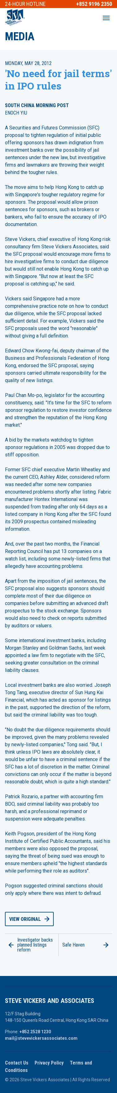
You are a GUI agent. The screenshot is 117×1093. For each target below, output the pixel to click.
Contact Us (16, 1063)
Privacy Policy (49, 1063)
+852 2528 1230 (35, 1031)
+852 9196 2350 (94, 4)
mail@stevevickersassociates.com (41, 1038)
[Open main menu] (106, 18)
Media (20, 36)
